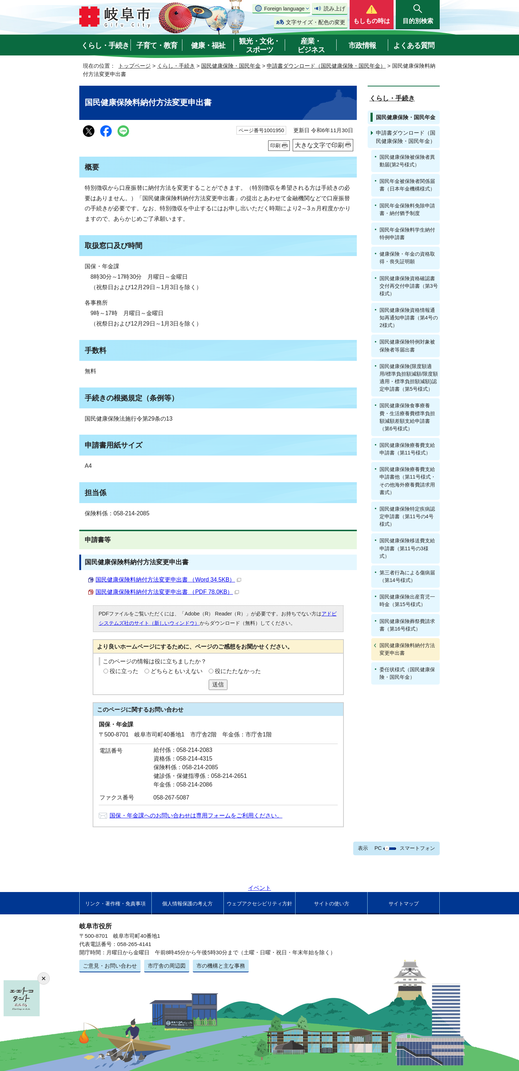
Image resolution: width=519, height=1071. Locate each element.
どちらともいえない (177, 671)
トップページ (134, 66)
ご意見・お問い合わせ (110, 966)
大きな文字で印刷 (319, 145)
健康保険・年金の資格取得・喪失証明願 (407, 257)
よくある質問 (413, 45)
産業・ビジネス (311, 45)
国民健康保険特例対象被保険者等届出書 (407, 345)
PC (378, 848)
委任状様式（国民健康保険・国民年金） (407, 673)
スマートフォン (417, 848)
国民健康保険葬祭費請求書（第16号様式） (407, 625)
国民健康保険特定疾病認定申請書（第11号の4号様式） (407, 516)
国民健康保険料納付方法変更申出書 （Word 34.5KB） (168, 580)
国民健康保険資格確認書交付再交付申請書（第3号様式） (409, 285)
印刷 (275, 145)
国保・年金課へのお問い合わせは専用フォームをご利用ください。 (196, 815)
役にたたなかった (238, 671)
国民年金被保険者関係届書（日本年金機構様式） (407, 185)
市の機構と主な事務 (220, 966)
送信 (218, 684)
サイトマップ (404, 903)
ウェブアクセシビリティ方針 (259, 903)
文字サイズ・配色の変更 (315, 22)
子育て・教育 (156, 45)
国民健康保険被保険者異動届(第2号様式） (407, 160)
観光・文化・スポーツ (259, 45)
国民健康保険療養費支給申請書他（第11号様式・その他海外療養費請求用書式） (408, 480)
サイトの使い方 (331, 903)
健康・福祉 (208, 45)
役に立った (124, 671)
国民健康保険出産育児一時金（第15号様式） (407, 600)
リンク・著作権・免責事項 (115, 903)
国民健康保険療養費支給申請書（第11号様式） (407, 449)
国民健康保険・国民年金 (231, 66)
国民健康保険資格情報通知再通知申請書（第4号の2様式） (409, 317)
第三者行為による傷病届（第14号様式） (407, 576)
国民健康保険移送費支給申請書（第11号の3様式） (407, 548)
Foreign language (284, 9)
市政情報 (362, 45)
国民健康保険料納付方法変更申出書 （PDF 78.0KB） (167, 592)
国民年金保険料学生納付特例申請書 (407, 233)
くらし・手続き (105, 45)
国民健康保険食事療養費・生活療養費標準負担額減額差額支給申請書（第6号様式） (407, 417)
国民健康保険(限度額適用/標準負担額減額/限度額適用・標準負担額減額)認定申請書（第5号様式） (409, 377)
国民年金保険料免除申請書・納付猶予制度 (407, 209)
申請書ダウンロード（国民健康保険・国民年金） (326, 66)
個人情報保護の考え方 (187, 903)
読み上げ (334, 8)
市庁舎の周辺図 (167, 966)
